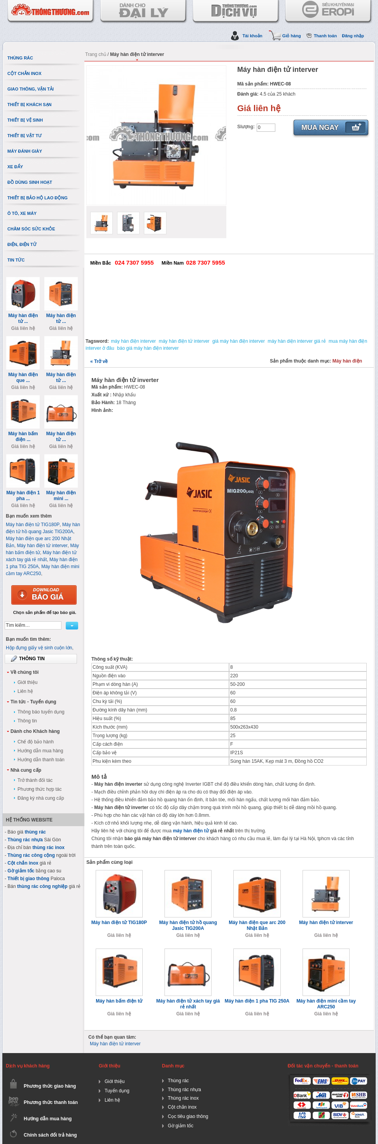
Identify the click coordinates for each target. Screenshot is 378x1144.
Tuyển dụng (117, 1090)
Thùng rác (178, 1080)
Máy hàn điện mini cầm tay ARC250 (326, 1004)
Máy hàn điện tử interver (326, 922)
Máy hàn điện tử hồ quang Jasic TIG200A (188, 925)
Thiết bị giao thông (28, 878)
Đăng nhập (353, 35)
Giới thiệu (27, 682)
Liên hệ (25, 691)
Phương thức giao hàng (50, 1086)
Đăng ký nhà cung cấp (41, 798)
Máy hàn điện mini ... (61, 495)
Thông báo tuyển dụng (41, 712)
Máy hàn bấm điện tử (119, 1001)
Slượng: (246, 126)
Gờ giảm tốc (20, 871)
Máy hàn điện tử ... (23, 318)
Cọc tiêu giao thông (188, 1116)
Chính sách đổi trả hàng (50, 1135)
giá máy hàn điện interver (238, 341)
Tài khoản (252, 35)
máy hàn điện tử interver (184, 341)
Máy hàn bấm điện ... (23, 436)
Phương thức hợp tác (39, 789)
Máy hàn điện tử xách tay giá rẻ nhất (188, 1004)
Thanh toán (325, 35)
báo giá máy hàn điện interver (147, 348)
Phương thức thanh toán (51, 1102)
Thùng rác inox (183, 1098)
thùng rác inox (48, 847)
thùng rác (35, 832)
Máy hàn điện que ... (23, 377)
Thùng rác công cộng (31, 855)
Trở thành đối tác (35, 780)
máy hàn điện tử (190, 831)
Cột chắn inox (22, 863)
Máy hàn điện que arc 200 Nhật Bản (257, 925)
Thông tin (27, 721)
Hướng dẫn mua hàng (40, 750)
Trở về (99, 361)
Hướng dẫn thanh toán (41, 759)
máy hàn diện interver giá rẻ (297, 341)
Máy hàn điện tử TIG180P (119, 922)
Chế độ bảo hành (36, 742)
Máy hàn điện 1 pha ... (23, 495)
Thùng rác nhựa (25, 839)
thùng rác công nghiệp (42, 886)
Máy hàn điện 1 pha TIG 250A (257, 1001)
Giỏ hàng (291, 35)
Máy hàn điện (347, 361)
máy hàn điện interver (133, 341)
